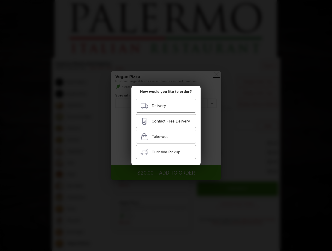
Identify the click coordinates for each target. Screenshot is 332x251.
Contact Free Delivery (165, 121)
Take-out (154, 136)
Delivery (153, 105)
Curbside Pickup (160, 152)
